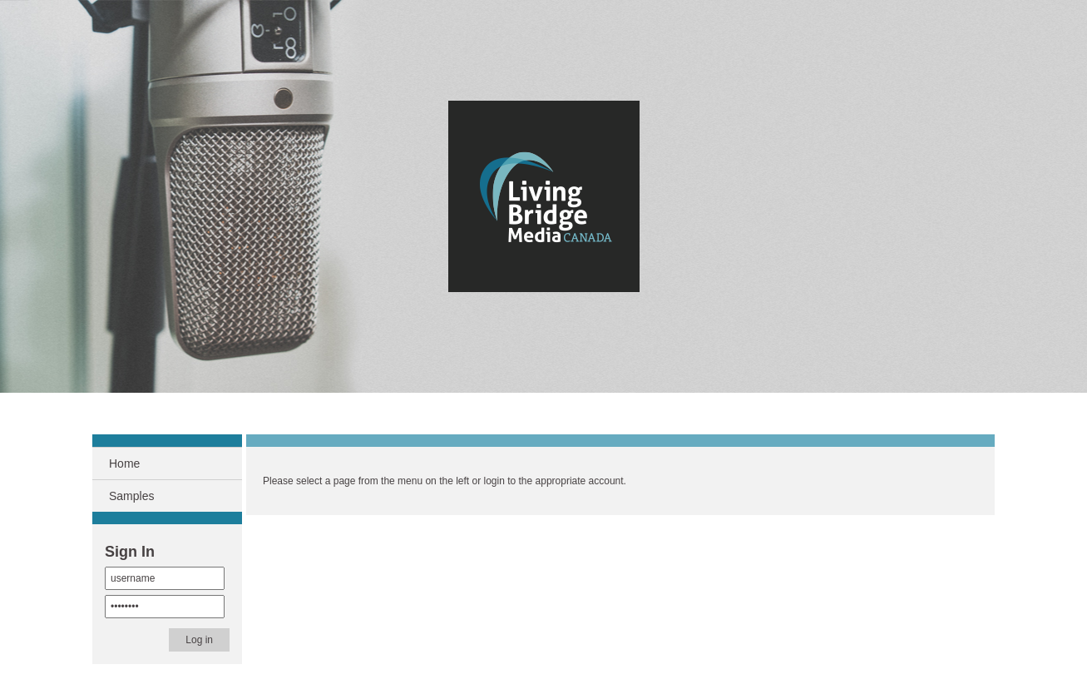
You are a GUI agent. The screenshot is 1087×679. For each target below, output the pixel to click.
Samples (131, 496)
